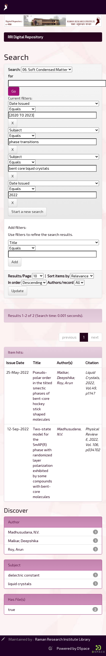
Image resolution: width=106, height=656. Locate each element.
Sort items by (58, 276)
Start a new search (27, 211)
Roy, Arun (65, 383)
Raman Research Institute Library (62, 639)
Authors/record (60, 282)
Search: (14, 69)
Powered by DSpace (81, 648)
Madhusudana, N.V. (23, 532)
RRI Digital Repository (25, 37)
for (10, 76)
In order (14, 282)
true (11, 609)
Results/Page (19, 276)
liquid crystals (20, 583)
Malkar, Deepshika (23, 540)
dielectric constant (24, 575)
